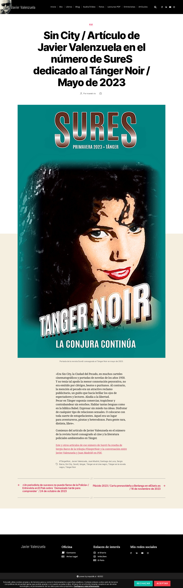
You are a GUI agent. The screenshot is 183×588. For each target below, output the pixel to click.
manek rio (91, 94)
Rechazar (143, 583)
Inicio (53, 6)
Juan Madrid (94, 465)
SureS (76, 468)
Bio (61, 6)
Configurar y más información (86, 586)
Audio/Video (89, 6)
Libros (69, 6)
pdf (91, 25)
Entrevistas (129, 6)
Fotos (101, 6)
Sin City (69, 468)
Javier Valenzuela (79, 465)
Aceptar (162, 583)
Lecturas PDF (114, 6)
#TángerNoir (64, 465)
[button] (155, 7)
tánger (83, 468)
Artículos (143, 6)
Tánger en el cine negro (97, 468)
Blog (77, 6)
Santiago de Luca (108, 465)
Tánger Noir (71, 471)
